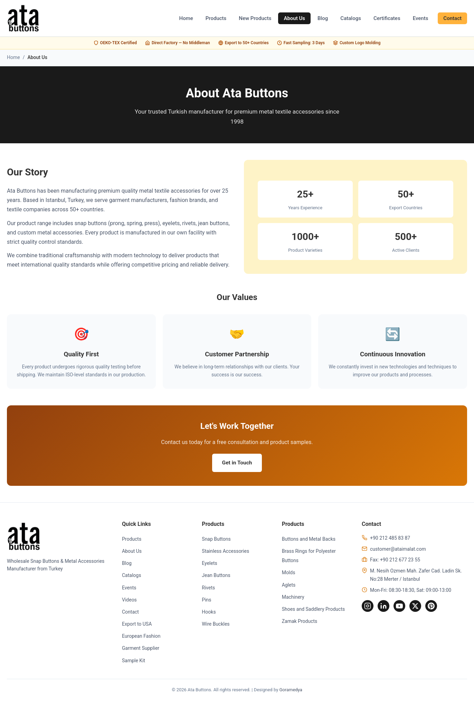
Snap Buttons (216, 539)
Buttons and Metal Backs (308, 539)
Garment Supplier (140, 649)
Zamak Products (299, 622)
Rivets (208, 588)
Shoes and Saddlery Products (313, 610)
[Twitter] (417, 607)
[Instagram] (368, 607)
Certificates (386, 18)
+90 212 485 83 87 (390, 538)
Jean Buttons (216, 576)
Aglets (289, 585)
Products (216, 18)
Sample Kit (133, 661)
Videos (129, 600)
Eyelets (209, 564)
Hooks (209, 613)
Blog (322, 18)
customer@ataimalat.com (398, 549)
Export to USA (137, 625)
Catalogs (350, 18)
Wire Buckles (215, 625)
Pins (206, 600)
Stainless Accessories (225, 552)
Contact (452, 18)
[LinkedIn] (384, 607)
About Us (294, 18)
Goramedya (290, 690)
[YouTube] (401, 607)
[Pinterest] (434, 607)
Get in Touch (237, 463)
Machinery (293, 597)
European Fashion (141, 637)
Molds (288, 573)
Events (420, 18)
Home (186, 18)
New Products (255, 18)
